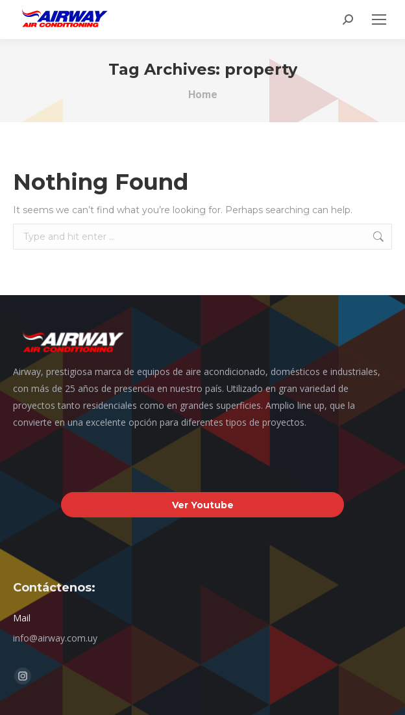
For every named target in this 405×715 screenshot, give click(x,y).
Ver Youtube (203, 505)
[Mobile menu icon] (379, 19)
